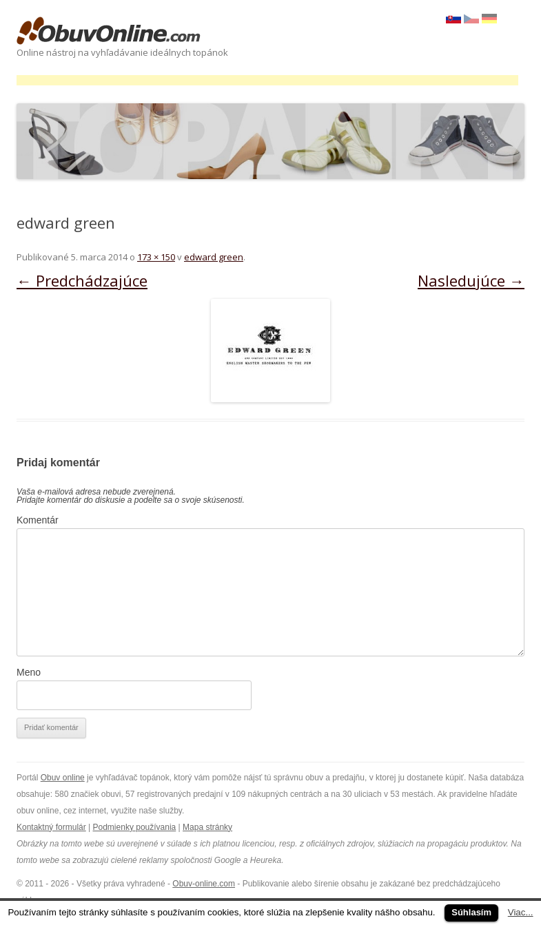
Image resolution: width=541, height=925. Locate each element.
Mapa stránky (207, 827)
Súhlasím (471, 912)
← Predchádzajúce (82, 280)
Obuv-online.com (203, 883)
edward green (213, 257)
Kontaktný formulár (51, 827)
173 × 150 (156, 257)
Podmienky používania (134, 827)
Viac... (520, 912)
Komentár (38, 520)
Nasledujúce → (471, 280)
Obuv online (63, 777)
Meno (29, 672)
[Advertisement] (267, 80)
